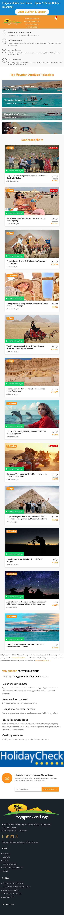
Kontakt (6, 861)
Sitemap (5, 871)
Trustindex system (18, 658)
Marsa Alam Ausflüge (11, 890)
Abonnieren (50, 789)
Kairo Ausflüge (8, 897)
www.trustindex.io (42, 661)
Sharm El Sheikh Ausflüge (12, 894)
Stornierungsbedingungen (13, 868)
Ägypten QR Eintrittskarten (13, 883)
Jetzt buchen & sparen (32, 11)
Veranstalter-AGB (9, 864)
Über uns (6, 857)
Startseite (6, 854)
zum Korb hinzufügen (14, 171)
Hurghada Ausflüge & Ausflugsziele (16, 887)
